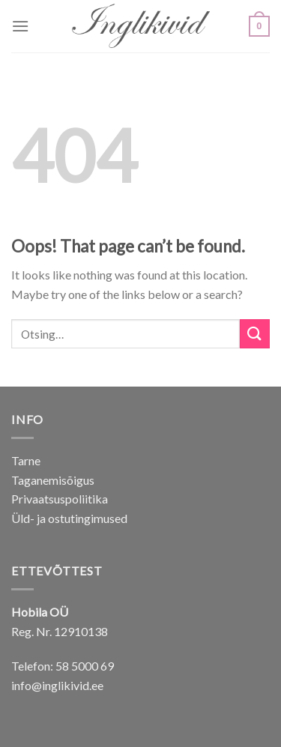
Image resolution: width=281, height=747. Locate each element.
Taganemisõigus (52, 480)
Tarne (25, 460)
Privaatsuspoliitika (59, 499)
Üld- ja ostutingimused (69, 518)
